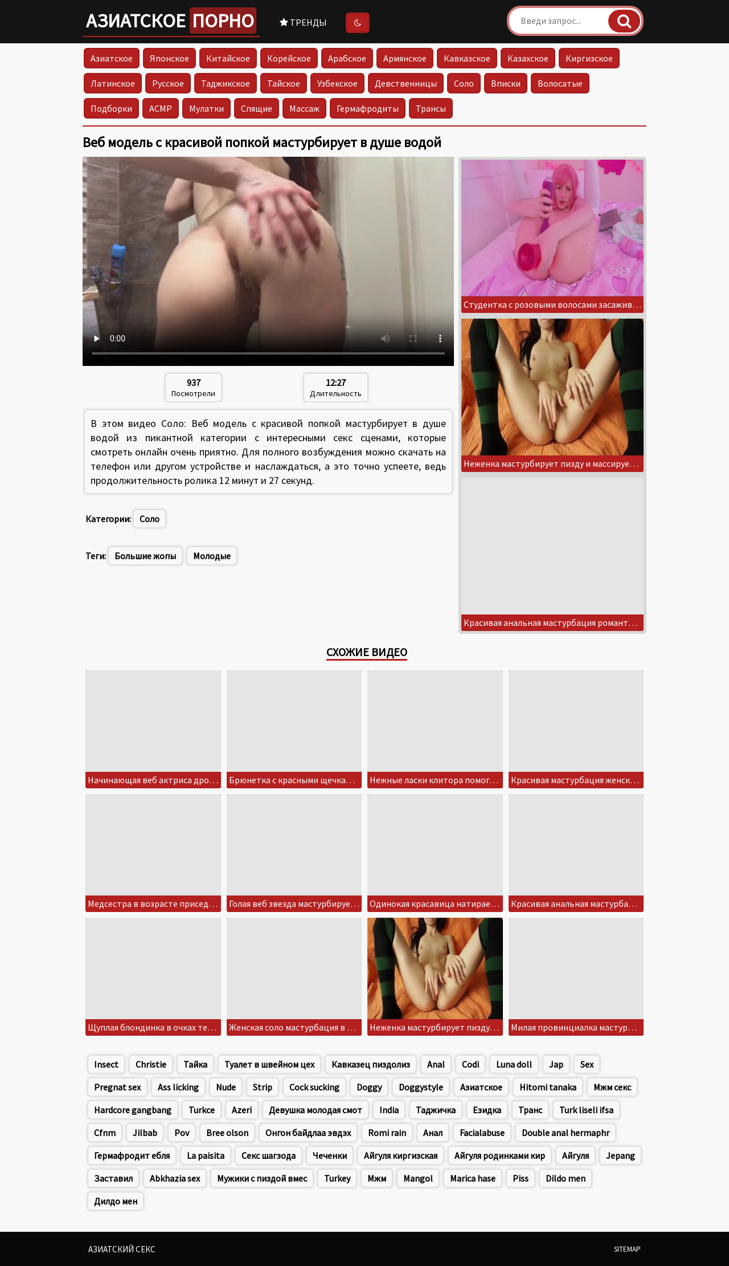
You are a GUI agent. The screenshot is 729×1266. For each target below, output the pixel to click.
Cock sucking (314, 1087)
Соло (464, 83)
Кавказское (467, 58)
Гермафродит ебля (132, 1155)
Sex (586, 1064)
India (389, 1110)
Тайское (283, 83)
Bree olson (227, 1132)
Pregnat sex (117, 1087)
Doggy (369, 1087)
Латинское (113, 83)
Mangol (418, 1178)
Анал (433, 1132)
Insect (106, 1064)
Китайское (228, 58)
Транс (530, 1110)
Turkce (202, 1110)
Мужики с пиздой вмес (262, 1178)
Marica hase (472, 1178)
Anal (436, 1064)
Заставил (113, 1178)
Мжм (376, 1178)
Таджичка (436, 1110)
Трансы (431, 108)
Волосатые (560, 83)
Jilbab (145, 1132)
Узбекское (337, 83)
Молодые (212, 555)
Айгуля (575, 1155)
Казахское (527, 58)
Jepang (620, 1155)
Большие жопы (145, 555)
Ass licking (178, 1087)
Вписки (506, 83)
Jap (556, 1064)
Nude (226, 1087)
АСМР (160, 108)
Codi (470, 1064)
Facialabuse (482, 1132)
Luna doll (514, 1064)
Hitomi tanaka (547, 1087)
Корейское (289, 58)
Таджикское (225, 83)
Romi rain (387, 1132)
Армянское (405, 58)
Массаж (304, 108)
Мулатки (206, 108)
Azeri (242, 1110)
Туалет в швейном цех (269, 1064)
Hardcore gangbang (132, 1110)
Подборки (111, 108)
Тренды (303, 22)
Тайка (195, 1064)
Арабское (347, 58)
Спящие (256, 108)
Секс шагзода (268, 1155)
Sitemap (627, 1249)
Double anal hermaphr (565, 1132)
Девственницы (406, 83)
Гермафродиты (368, 108)
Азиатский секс (121, 1249)
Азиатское (171, 20)
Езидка (487, 1110)
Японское (169, 58)
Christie (151, 1064)
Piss (521, 1178)
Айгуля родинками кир (499, 1155)
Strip (262, 1087)
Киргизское (589, 58)
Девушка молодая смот (315, 1110)
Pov (181, 1132)
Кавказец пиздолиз (370, 1064)
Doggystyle (421, 1087)
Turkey (337, 1178)
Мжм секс (612, 1087)
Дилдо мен (115, 1201)
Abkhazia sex (175, 1178)
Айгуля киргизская (400, 1155)
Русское (168, 83)
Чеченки (330, 1155)
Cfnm (105, 1132)
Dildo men (565, 1178)
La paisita (205, 1155)
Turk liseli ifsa (586, 1110)
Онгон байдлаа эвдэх (308, 1132)
